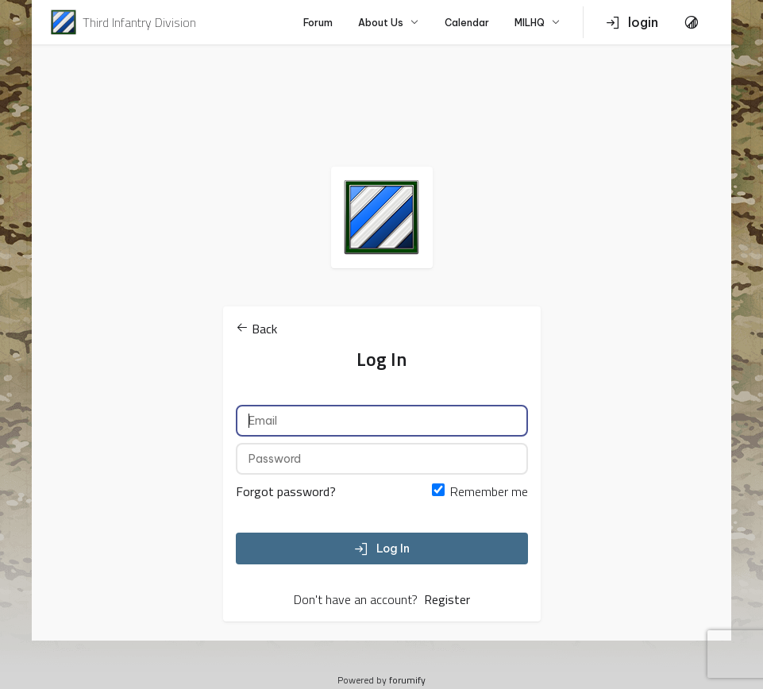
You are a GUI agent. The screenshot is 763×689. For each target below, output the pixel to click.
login (632, 22)
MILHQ (537, 23)
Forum (318, 23)
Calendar (467, 23)
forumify (407, 679)
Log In (382, 548)
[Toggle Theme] (691, 22)
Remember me (489, 491)
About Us (388, 23)
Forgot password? (286, 491)
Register (447, 599)
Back (256, 328)
